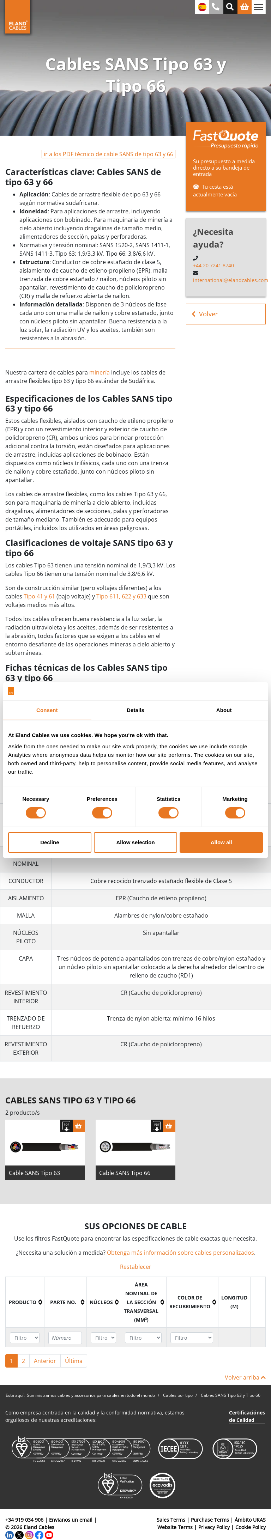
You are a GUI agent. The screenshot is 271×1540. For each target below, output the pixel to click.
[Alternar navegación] (259, 7)
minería (99, 372)
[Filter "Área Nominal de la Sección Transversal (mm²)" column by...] (143, 1337)
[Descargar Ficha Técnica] (66, 1126)
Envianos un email (70, 1519)
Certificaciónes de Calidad (247, 1416)
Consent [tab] (47, 710)
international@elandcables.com (230, 280)
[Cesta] (79, 1126)
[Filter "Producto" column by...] (25, 1337)
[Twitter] (19, 1534)
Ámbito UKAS (250, 1519)
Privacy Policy (214, 1527)
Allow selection (135, 842)
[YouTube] (49, 1534)
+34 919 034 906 (24, 1519)
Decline (49, 842)
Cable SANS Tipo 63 (34, 1173)
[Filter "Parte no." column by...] (65, 1338)
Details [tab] (135, 710)
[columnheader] (25, 1302)
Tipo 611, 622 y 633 (121, 596)
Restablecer (135, 1267)
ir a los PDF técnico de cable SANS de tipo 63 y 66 (108, 154)
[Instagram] (29, 1534)
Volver (205, 314)
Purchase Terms (210, 1519)
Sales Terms (171, 1519)
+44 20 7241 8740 (213, 265)
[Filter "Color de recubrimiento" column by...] (191, 1337)
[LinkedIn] (9, 1534)
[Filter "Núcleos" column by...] (103, 1337)
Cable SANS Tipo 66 (124, 1173)
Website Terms (175, 1527)
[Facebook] (39, 1534)
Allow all (221, 842)
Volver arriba (245, 1377)
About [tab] (224, 710)
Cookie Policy (250, 1527)
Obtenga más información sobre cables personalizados (180, 1252)
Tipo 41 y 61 (39, 596)
